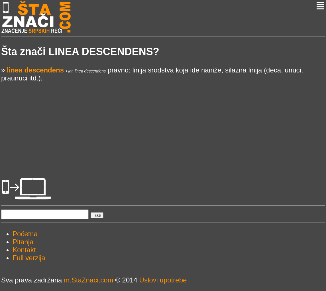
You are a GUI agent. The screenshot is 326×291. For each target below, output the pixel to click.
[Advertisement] (163, 122)
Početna (25, 234)
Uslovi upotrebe (163, 280)
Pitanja (23, 242)
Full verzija (29, 258)
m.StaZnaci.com (88, 280)
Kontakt (24, 250)
